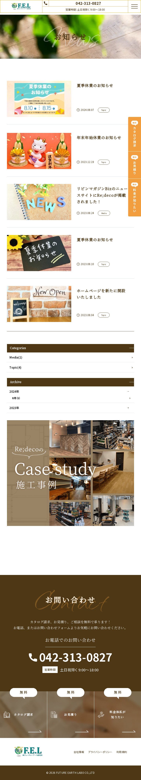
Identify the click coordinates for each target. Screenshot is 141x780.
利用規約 (121, 752)
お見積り (134, 168)
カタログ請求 (134, 137)
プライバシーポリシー (100, 752)
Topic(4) (15, 367)
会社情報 (79, 752)
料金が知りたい (134, 200)
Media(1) (15, 357)
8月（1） (16, 398)
